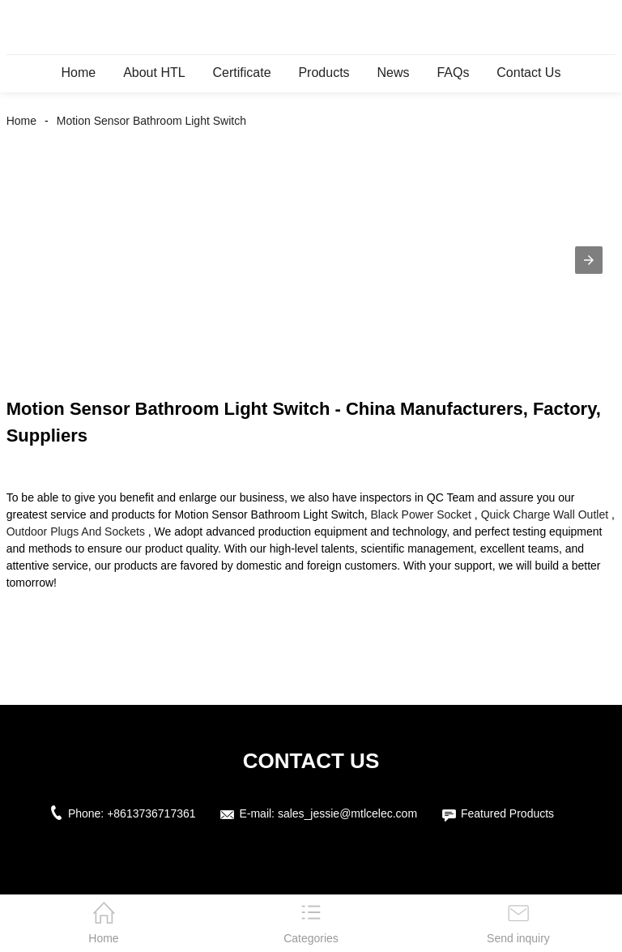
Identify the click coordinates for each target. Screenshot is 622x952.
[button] (589, 260)
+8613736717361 (151, 813)
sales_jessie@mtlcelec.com (347, 813)
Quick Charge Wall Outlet (544, 514)
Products (323, 72)
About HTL (154, 72)
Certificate (242, 72)
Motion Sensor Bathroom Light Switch (151, 120)
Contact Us (528, 72)
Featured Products (507, 813)
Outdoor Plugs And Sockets (75, 531)
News (393, 72)
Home (79, 72)
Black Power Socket (420, 514)
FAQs (453, 72)
